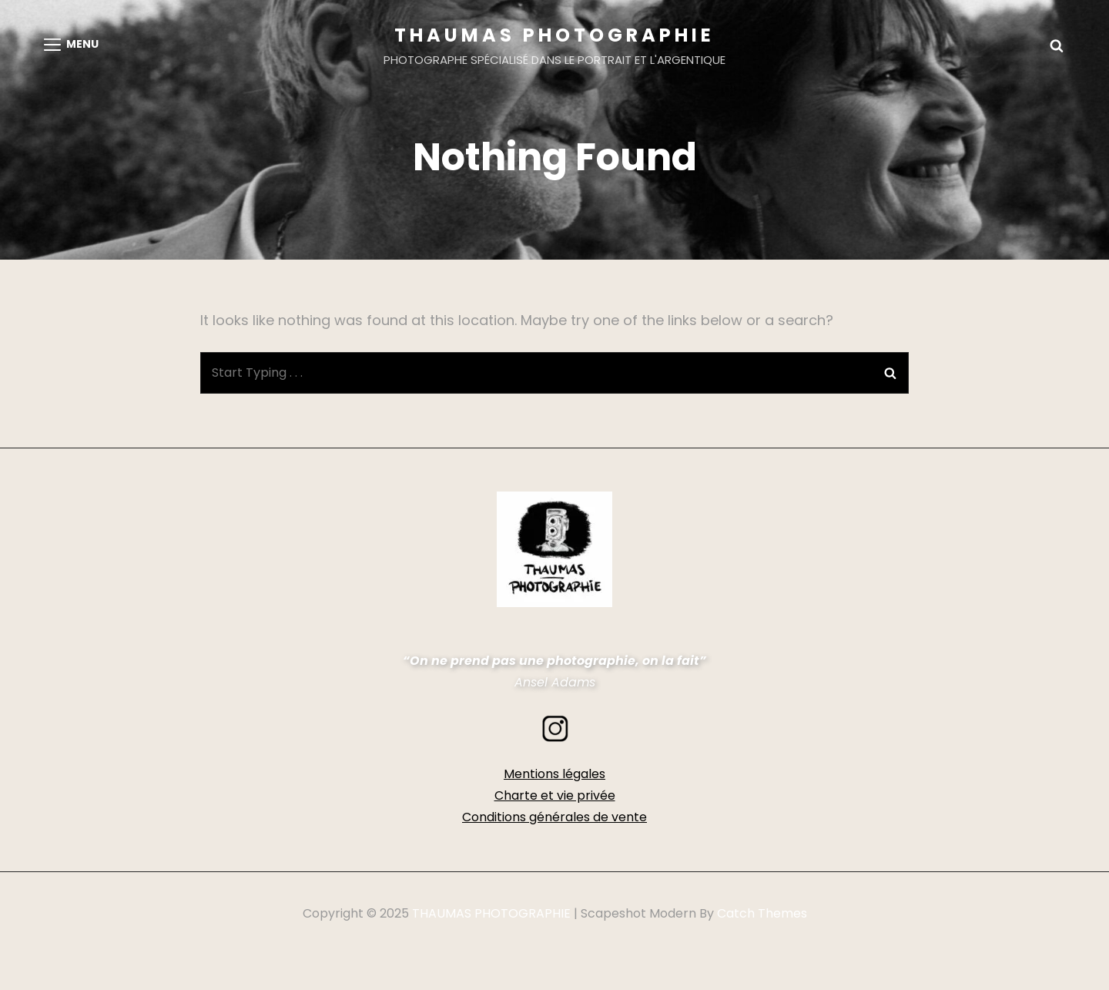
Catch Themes (762, 913)
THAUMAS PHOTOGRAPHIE (554, 35)
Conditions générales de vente (554, 817)
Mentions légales (554, 774)
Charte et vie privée (554, 795)
